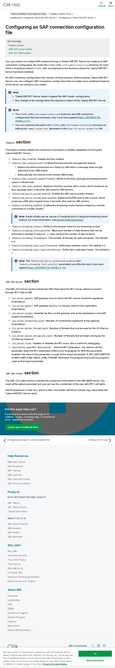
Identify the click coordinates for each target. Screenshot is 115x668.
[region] (57, 657)
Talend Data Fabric (17, 511)
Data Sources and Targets (21, 581)
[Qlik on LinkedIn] (98, 645)
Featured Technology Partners (24, 577)
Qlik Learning (14, 474)
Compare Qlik (15, 572)
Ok (95, 653)
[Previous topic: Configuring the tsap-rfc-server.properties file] (29, 440)
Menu (110, 6)
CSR (10, 604)
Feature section (16, 45)
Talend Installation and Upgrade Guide (28, 14)
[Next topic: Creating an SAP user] (86, 440)
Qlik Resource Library (19, 483)
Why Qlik (12, 551)
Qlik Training (14, 470)
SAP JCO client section (20, 53)
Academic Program (18, 612)
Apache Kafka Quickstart (69, 219)
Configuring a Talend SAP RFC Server (76, 17)
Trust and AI (14, 564)
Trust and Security (17, 555)
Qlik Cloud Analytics (18, 524)
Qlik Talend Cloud (17, 507)
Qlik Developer (15, 466)
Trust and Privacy (17, 559)
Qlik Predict (14, 532)
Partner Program (16, 617)
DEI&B (11, 608)
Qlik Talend (13, 502)
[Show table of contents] (6, 14)
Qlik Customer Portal (18, 479)
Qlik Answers (14, 528)
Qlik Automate (15, 536)
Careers (12, 621)
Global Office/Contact (19, 630)
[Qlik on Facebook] (104, 645)
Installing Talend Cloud (60, 14)
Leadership (14, 600)
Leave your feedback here (23, 427)
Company (13, 595)
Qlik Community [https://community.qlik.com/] (78, 645)
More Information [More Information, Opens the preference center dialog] (95, 660)
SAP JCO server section (20, 49)
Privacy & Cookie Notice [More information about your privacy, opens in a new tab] (55, 664)
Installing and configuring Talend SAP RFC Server (33, 17)
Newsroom (13, 625)
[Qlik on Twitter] (93, 645)
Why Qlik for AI (15, 568)
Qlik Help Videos (16, 461)
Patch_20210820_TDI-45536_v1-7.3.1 (47, 267)
